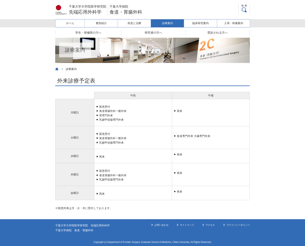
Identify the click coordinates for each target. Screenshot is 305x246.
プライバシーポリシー (238, 225)
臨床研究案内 (201, 23)
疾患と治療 (136, 23)
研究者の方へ (153, 32)
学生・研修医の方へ (88, 32)
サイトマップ (187, 225)
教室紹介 (104, 23)
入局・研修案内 (233, 23)
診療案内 (168, 23)
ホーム (71, 23)
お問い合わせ (161, 225)
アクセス (210, 225)
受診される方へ (217, 32)
